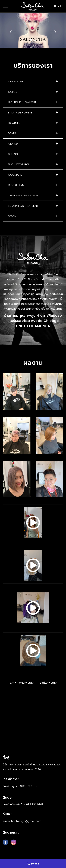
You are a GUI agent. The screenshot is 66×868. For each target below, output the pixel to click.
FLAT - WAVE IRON (19, 164)
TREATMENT (14, 123)
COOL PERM (15, 175)
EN (61, 6)
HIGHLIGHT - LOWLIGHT (22, 102)
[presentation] (13, 32)
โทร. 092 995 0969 (32, 804)
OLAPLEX (13, 143)
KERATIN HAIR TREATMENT (23, 206)
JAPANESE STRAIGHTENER (23, 195)
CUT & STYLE (15, 81)
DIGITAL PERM (16, 185)
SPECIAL (13, 216)
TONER (12, 133)
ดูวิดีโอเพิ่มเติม (48, 682)
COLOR (12, 92)
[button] (5, 6)
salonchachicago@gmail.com (22, 821)
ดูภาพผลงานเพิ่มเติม (22, 682)
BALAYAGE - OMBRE (20, 112)
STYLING (13, 154)
